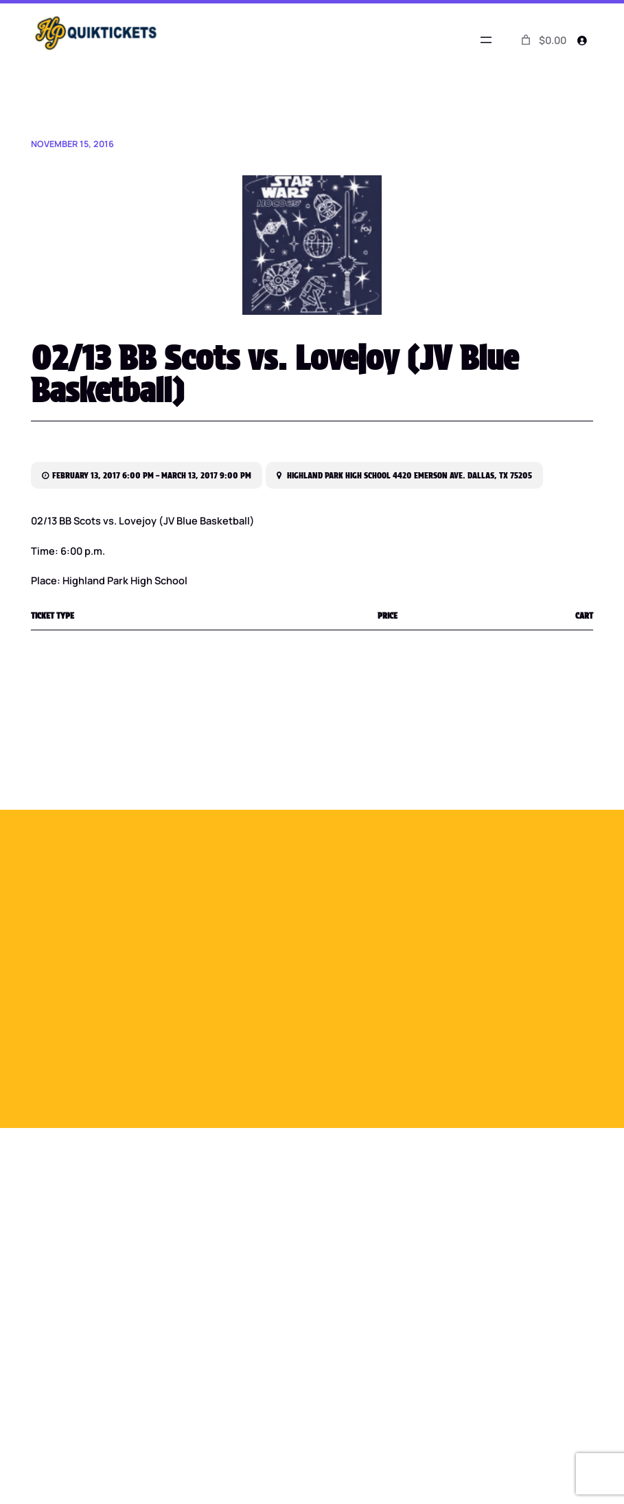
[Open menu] (486, 40)
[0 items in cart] (542, 40)
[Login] (582, 40)
